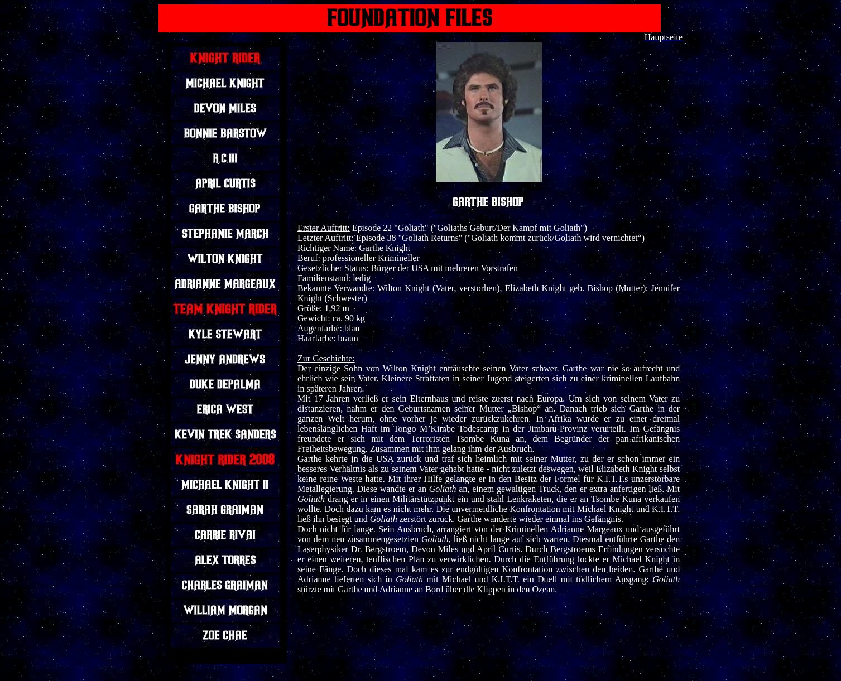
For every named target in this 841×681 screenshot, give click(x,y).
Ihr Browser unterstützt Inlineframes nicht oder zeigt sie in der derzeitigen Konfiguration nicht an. (226, 353)
